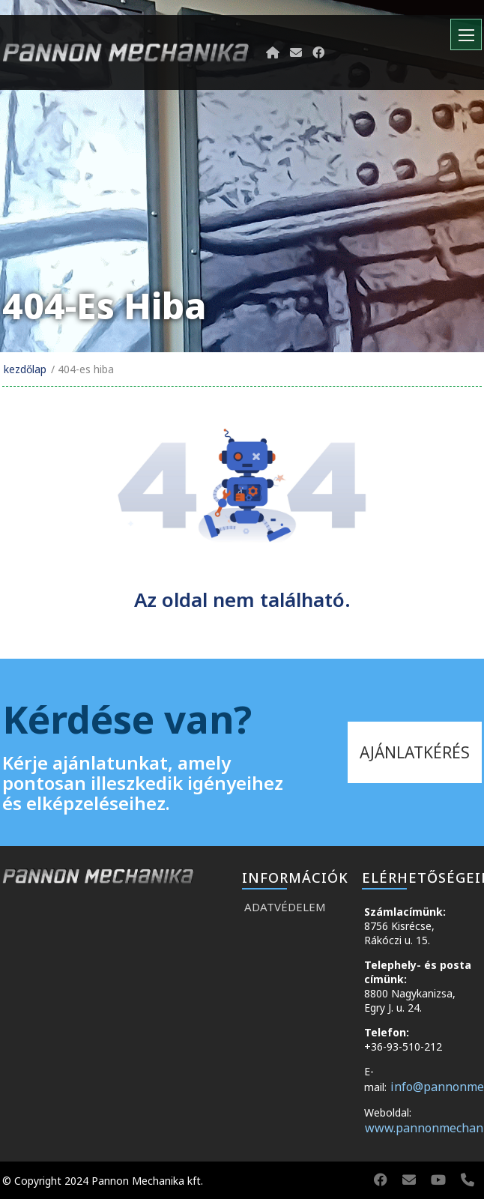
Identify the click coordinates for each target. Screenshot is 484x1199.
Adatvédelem (285, 906)
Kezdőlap (25, 369)
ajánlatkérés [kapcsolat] (415, 752)
